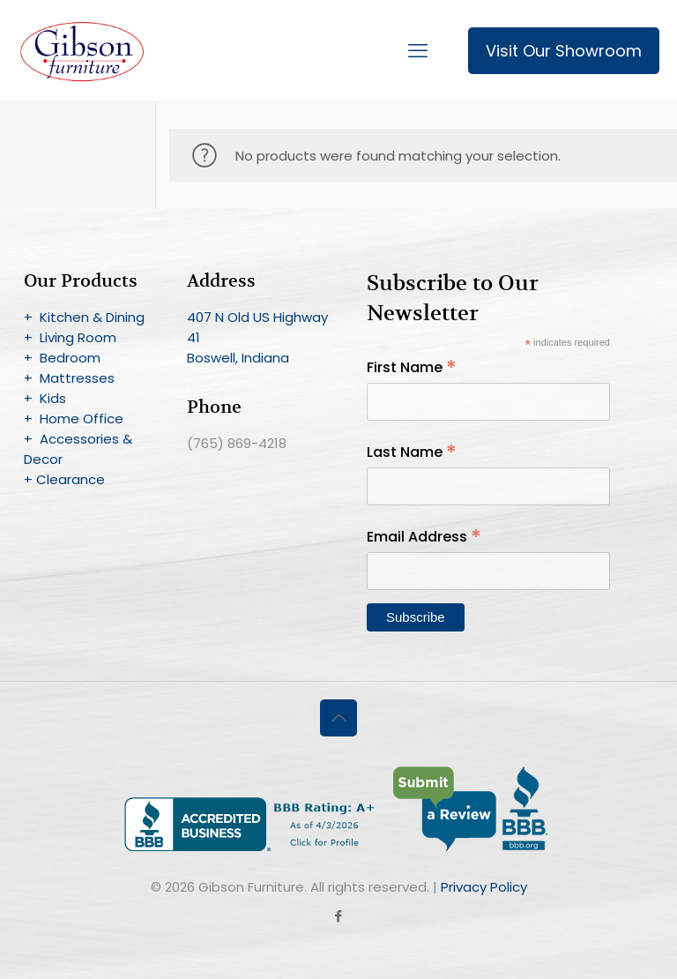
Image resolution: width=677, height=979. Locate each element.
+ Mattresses (69, 378)
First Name (412, 367)
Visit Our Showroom (564, 51)
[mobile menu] (418, 51)
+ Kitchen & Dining (84, 317)
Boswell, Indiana (238, 357)
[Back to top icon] (338, 717)
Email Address (424, 536)
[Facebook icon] (339, 916)
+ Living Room (70, 337)
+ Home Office (73, 418)
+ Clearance (64, 479)
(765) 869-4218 (236, 443)
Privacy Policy (484, 887)
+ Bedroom (62, 357)
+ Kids (45, 398)
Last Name (412, 452)
